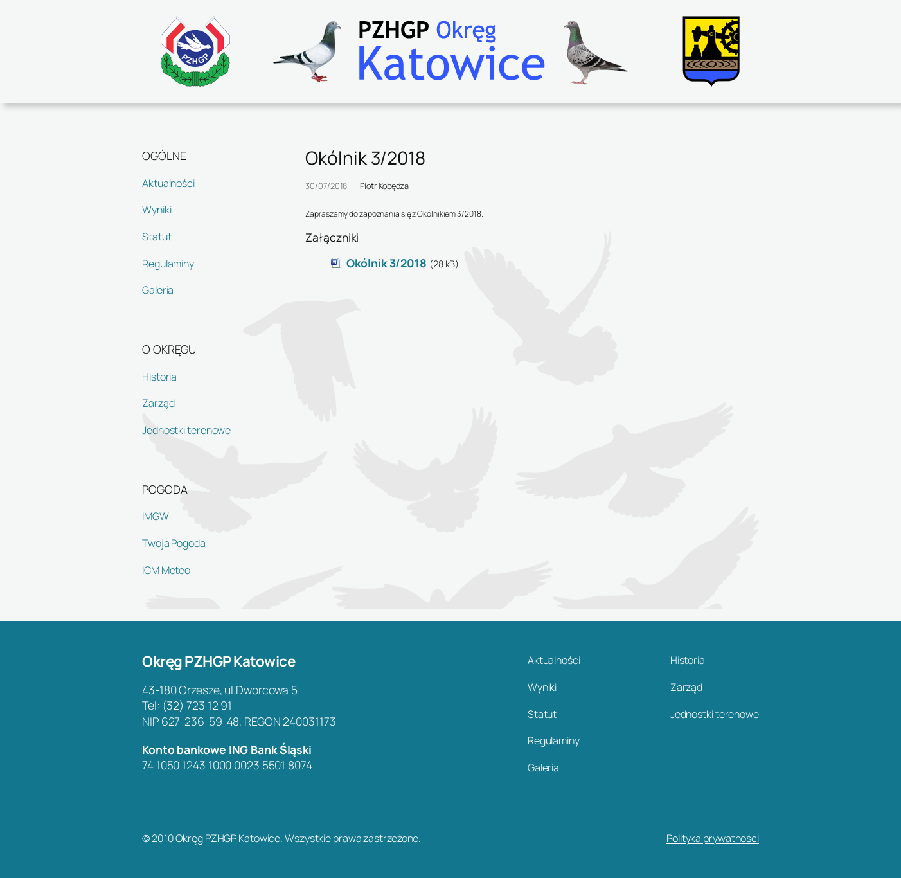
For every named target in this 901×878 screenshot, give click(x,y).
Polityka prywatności (712, 838)
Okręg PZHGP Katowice (218, 661)
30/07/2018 (326, 186)
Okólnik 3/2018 (386, 263)
